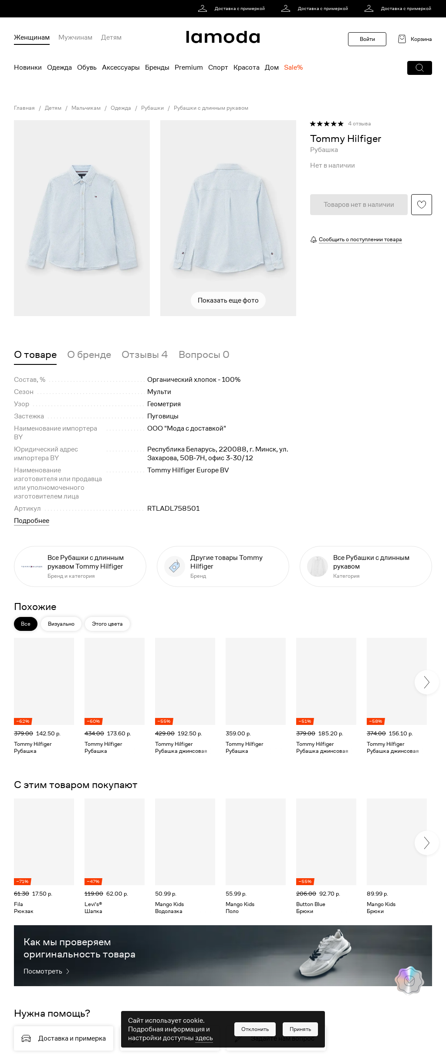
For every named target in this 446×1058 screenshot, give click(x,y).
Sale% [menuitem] (293, 67)
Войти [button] (367, 39)
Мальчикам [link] (86, 107)
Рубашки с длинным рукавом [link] (211, 107)
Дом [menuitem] (272, 67)
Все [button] (25, 623)
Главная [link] (24, 107)
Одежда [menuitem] (59, 67)
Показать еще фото (228, 300)
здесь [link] (204, 1038)
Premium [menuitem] (189, 67)
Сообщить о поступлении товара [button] (360, 239)
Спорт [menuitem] (218, 67)
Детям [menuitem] (111, 37)
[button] (419, 68)
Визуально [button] (61, 623)
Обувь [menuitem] (87, 67)
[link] (232, 8)
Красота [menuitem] (246, 67)
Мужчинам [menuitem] (75, 37)
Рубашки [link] (152, 107)
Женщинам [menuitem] (32, 37)
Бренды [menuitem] (157, 67)
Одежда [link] (121, 107)
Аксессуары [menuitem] (121, 67)
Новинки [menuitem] (28, 67)
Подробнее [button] (31, 520)
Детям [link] (53, 107)
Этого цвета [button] (107, 623)
